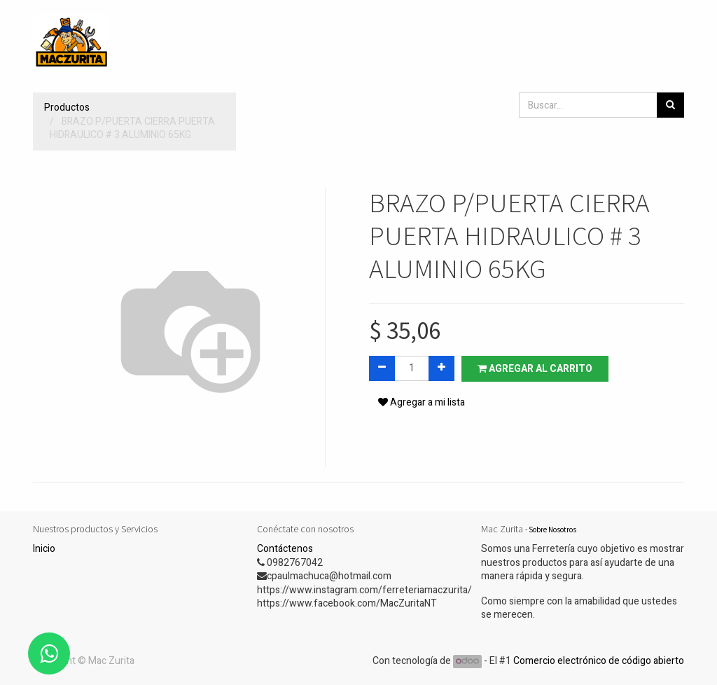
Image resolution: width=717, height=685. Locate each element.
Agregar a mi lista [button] (421, 402)
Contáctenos (285, 548)
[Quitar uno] (382, 368)
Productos (67, 107)
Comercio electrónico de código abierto (598, 660)
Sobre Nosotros (552, 529)
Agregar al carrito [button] (535, 368)
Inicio (44, 548)
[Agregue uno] (441, 368)
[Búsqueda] (670, 105)
